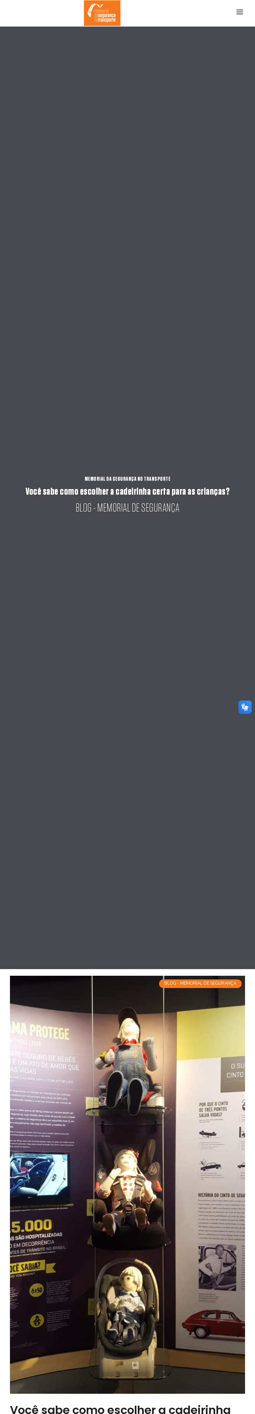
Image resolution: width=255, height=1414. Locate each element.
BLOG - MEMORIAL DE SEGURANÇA (200, 983)
